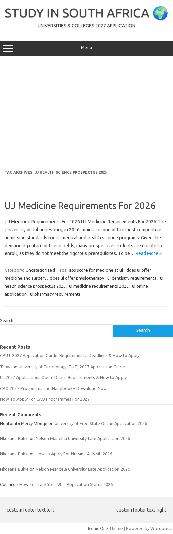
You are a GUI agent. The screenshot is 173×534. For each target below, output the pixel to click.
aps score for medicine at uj (96, 270)
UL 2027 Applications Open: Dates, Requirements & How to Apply (63, 377)
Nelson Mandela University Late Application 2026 (83, 438)
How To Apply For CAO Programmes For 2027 (45, 399)
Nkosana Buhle (14, 438)
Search (6, 320)
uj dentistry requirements (132, 278)
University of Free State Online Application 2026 (101, 423)
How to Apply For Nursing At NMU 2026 (74, 453)
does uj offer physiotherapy (77, 278)
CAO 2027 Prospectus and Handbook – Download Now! (54, 388)
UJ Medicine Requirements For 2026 (80, 205)
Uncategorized (40, 270)
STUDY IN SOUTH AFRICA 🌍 (86, 13)
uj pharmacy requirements (55, 294)
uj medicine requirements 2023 (99, 286)
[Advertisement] (86, 113)
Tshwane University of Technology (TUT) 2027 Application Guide (62, 366)
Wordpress (161, 528)
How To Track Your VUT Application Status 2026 (66, 484)
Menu (86, 48)
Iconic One (98, 528)
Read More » (149, 253)
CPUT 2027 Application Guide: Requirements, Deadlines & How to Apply (69, 355)
